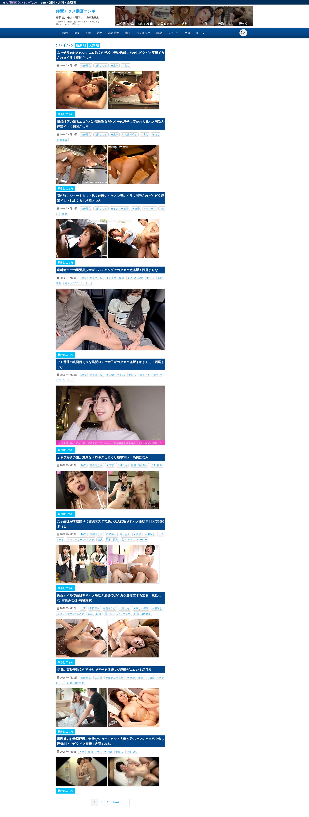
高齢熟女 (113, 32)
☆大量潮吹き (129, 134)
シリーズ (173, 32)
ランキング (143, 32)
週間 (52, 2)
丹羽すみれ (94, 751)
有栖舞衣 (94, 608)
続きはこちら (65, 114)
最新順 (81, 45)
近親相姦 (62, 139)
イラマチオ (149, 208)
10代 (65, 32)
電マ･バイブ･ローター (77, 283)
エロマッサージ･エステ (80, 539)
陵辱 (64, 214)
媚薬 (100, 539)
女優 (187, 32)
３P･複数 (156, 465)
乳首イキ (145, 375)
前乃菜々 (111, 534)
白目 (98, 613)
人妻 (88, 32)
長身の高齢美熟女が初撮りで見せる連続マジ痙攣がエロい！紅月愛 (104, 669)
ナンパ (121, 375)
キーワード (203, 32)
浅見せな (124, 608)
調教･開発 (112, 539)
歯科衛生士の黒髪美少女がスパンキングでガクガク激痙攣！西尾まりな (107, 270)
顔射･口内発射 (139, 465)
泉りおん (125, 534)
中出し (126, 65)
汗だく (156, 134)
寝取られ (132, 751)
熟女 (99, 32)
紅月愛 (98, 677)
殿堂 (159, 32)
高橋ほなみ (96, 465)
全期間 (71, 2)
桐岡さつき (101, 65)
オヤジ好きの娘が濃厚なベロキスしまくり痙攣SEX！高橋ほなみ (102, 457)
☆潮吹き (122, 465)
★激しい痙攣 (135, 278)
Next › (117, 802)
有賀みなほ (109, 608)
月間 (61, 2)
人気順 (93, 45)
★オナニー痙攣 (120, 208)
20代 (77, 32)
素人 (128, 32)
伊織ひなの (96, 534)
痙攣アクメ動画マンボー (77, 11)
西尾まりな (96, 278)
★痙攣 (114, 65)
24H (43, 2)
